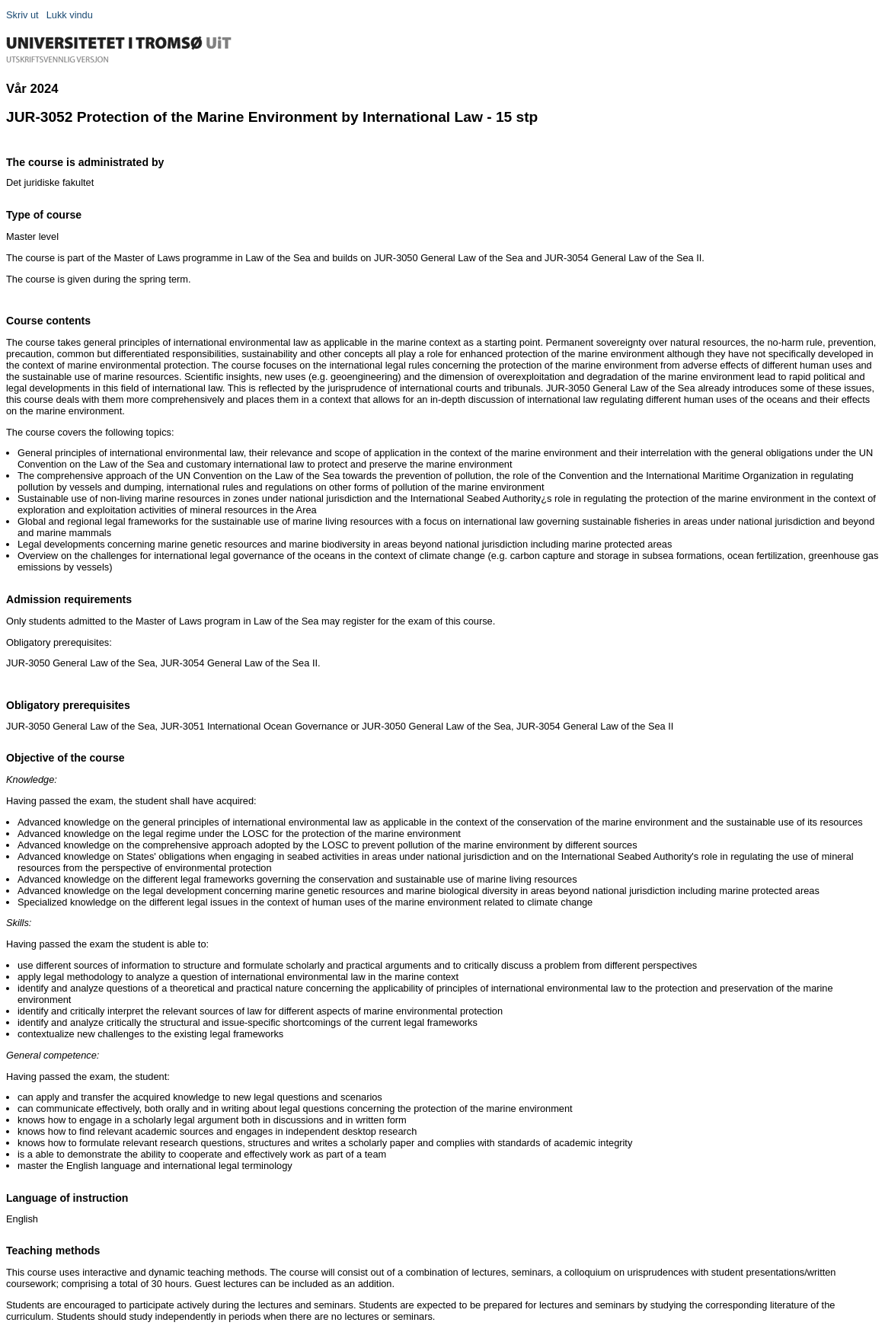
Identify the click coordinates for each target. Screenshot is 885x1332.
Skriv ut (22, 15)
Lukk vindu (69, 15)
